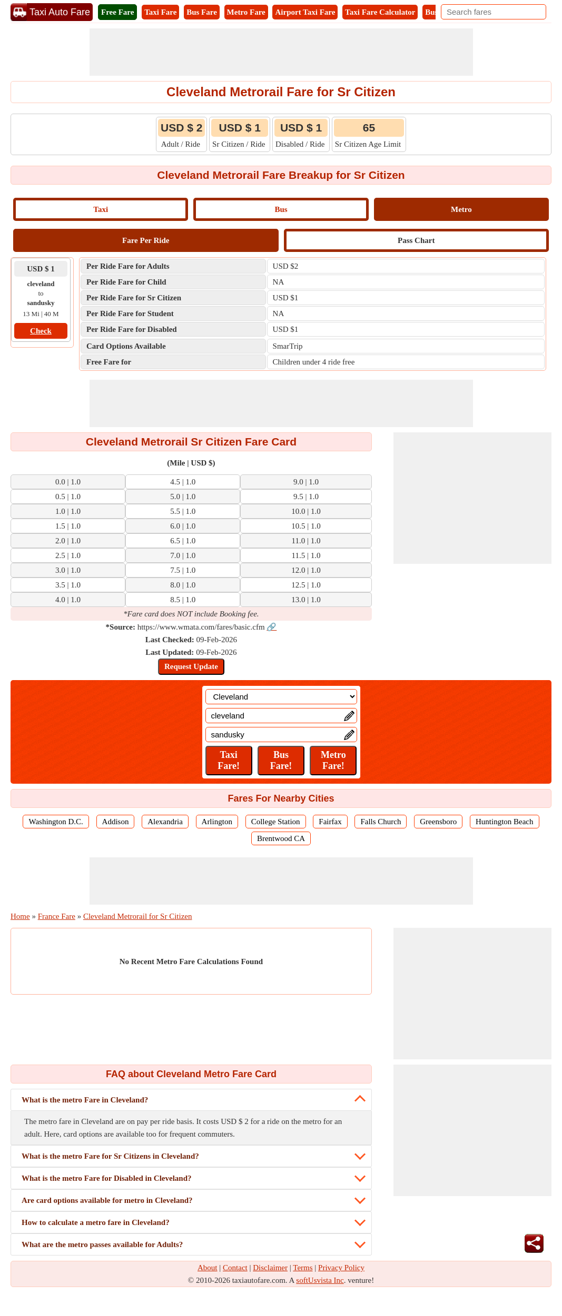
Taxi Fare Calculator (380, 12)
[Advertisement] (281, 52)
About (208, 1267)
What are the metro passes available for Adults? (102, 1244)
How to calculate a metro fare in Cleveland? (96, 1222)
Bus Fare (201, 12)
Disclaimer (270, 1267)
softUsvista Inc (319, 1280)
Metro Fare (246, 12)
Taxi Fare (160, 12)
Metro (461, 209)
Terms (302, 1267)
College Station (275, 821)
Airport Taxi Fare (305, 12)
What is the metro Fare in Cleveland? (85, 1100)
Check (41, 331)
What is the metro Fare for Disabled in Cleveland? (107, 1178)
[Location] (281, 696)
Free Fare (117, 12)
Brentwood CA (281, 838)
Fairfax (330, 821)
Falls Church (380, 821)
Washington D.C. (55, 821)
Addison (115, 821)
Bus (280, 209)
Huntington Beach (505, 821)
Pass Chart (416, 240)
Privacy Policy (341, 1267)
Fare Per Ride (145, 240)
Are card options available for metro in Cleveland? (107, 1200)
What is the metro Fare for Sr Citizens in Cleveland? (110, 1156)
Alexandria (165, 821)
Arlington (217, 821)
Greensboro (438, 821)
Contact (235, 1267)
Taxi (100, 209)
